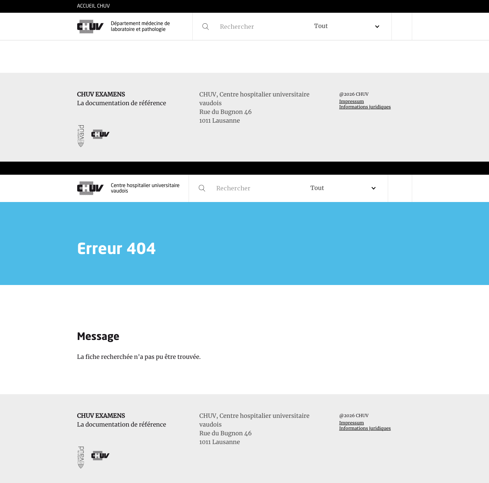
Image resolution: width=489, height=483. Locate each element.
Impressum (351, 101)
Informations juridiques (365, 107)
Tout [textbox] (321, 26)
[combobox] (349, 26)
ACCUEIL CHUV (93, 6)
